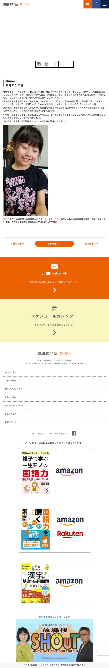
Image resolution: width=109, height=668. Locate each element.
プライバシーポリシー (58, 434)
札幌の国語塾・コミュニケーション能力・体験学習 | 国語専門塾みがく (55, 664)
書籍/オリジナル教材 (13, 389)
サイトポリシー (38, 434)
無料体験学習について (14, 405)
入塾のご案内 (10, 397)
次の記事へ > (91, 243)
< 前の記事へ (17, 243)
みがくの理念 (10, 372)
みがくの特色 (10, 381)
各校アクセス (10, 414)
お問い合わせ (10, 422)
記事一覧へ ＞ (54, 243)
